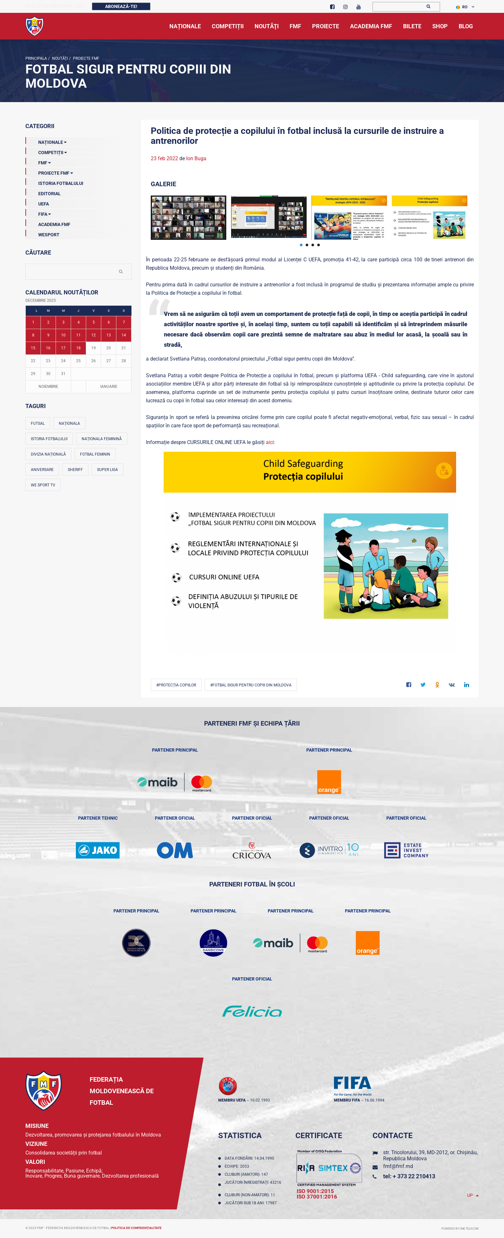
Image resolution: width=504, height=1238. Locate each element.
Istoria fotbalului (49, 439)
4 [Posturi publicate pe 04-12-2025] (78, 322)
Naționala (69, 423)
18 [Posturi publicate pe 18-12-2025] (78, 348)
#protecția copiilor (176, 685)
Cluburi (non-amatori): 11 (251, 1195)
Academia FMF (47, 223)
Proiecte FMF (85, 58)
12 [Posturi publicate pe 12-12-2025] (93, 335)
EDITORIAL (43, 192)
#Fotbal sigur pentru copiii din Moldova (251, 685)
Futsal (38, 423)
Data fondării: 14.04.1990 (250, 1158)
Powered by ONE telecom (460, 1228)
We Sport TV (43, 485)
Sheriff (75, 469)
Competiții (46, 151)
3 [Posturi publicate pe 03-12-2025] (63, 322)
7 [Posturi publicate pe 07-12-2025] (124, 322)
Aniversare (42, 469)
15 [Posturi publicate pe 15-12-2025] (33, 348)
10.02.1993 (260, 1100)
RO (461, 7)
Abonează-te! (121, 6)
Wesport (42, 233)
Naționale (46, 141)
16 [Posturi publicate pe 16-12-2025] (48, 348)
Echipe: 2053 (238, 1166)
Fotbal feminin (95, 454)
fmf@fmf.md (398, 1166)
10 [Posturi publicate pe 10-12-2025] (63, 335)
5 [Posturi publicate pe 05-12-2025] (94, 322)
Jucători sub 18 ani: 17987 (252, 1203)
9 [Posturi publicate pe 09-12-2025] (48, 335)
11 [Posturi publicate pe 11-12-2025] (78, 335)
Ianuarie (108, 386)
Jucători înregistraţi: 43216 (253, 1184)
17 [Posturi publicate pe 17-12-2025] (63, 348)
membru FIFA (347, 1100)
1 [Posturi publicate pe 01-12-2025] (33, 322)
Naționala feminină (102, 439)
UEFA (37, 202)
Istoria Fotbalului (54, 182)
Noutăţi (59, 58)
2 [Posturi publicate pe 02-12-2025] (48, 322)
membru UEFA (232, 1100)
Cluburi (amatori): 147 (247, 1174)
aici (270, 442)
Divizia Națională (48, 454)
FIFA (38, 213)
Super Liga (107, 469)
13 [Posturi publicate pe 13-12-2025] (108, 335)
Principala (36, 58)
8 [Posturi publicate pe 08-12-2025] (33, 335)
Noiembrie (48, 386)
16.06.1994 (374, 1100)
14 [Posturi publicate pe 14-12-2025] (124, 335)
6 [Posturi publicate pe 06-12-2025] (109, 322)
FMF (38, 161)
